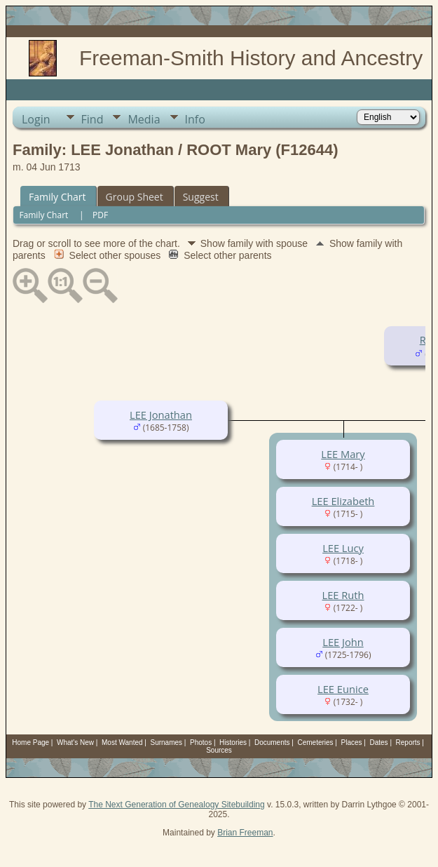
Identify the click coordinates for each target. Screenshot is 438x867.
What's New (75, 742)
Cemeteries (315, 742)
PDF (100, 215)
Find (92, 119)
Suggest (201, 196)
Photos (201, 742)
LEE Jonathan (161, 415)
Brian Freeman (245, 833)
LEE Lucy (343, 548)
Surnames (167, 742)
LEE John (342, 642)
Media (144, 119)
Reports (408, 742)
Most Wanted (122, 742)
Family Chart (57, 196)
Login (36, 119)
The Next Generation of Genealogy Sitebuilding (176, 804)
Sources (219, 750)
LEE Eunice (343, 689)
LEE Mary (342, 454)
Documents (272, 742)
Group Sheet (134, 196)
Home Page (30, 742)
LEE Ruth (343, 595)
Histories (233, 742)
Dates (378, 742)
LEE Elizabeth (343, 501)
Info (195, 119)
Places (351, 742)
